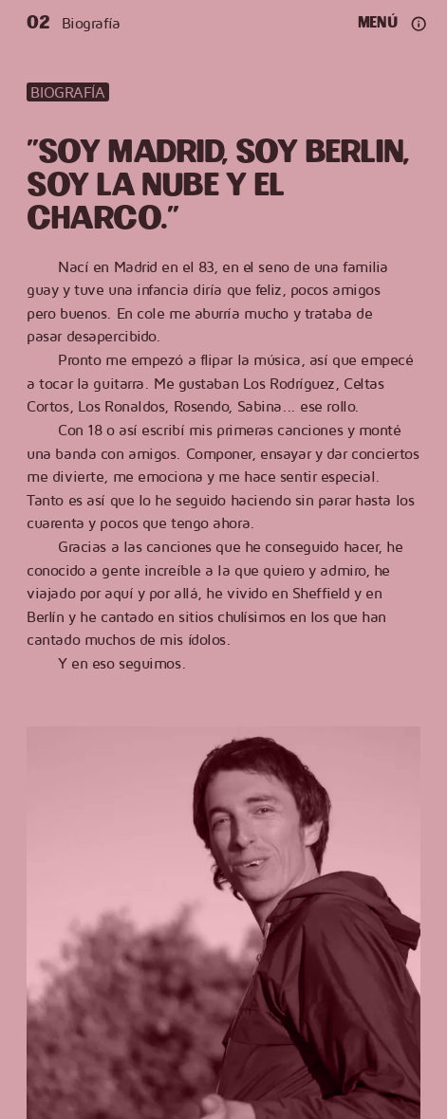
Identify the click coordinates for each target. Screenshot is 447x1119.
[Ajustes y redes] (419, 23)
